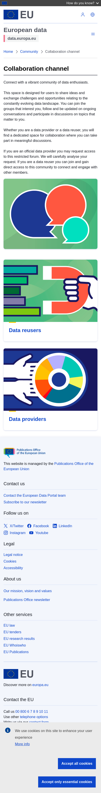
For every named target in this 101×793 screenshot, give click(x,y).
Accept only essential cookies (67, 782)
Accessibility (13, 568)
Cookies (10, 561)
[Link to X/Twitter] (14, 526)
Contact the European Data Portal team (35, 495)
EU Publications (16, 652)
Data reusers (25, 330)
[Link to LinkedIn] (62, 526)
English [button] (92, 14)
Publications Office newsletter (27, 600)
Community (29, 51)
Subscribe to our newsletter (25, 502)
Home (8, 51)
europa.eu (40, 685)
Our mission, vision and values (28, 591)
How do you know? (82, 3)
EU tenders (12, 632)
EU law (9, 625)
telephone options (34, 717)
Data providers (27, 419)
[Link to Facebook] (38, 526)
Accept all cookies (77, 763)
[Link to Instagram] (15, 532)
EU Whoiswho (15, 645)
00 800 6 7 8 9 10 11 (31, 711)
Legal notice (13, 555)
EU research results (19, 639)
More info (22, 744)
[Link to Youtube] (38, 532)
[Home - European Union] (41, 14)
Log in (83, 14)
